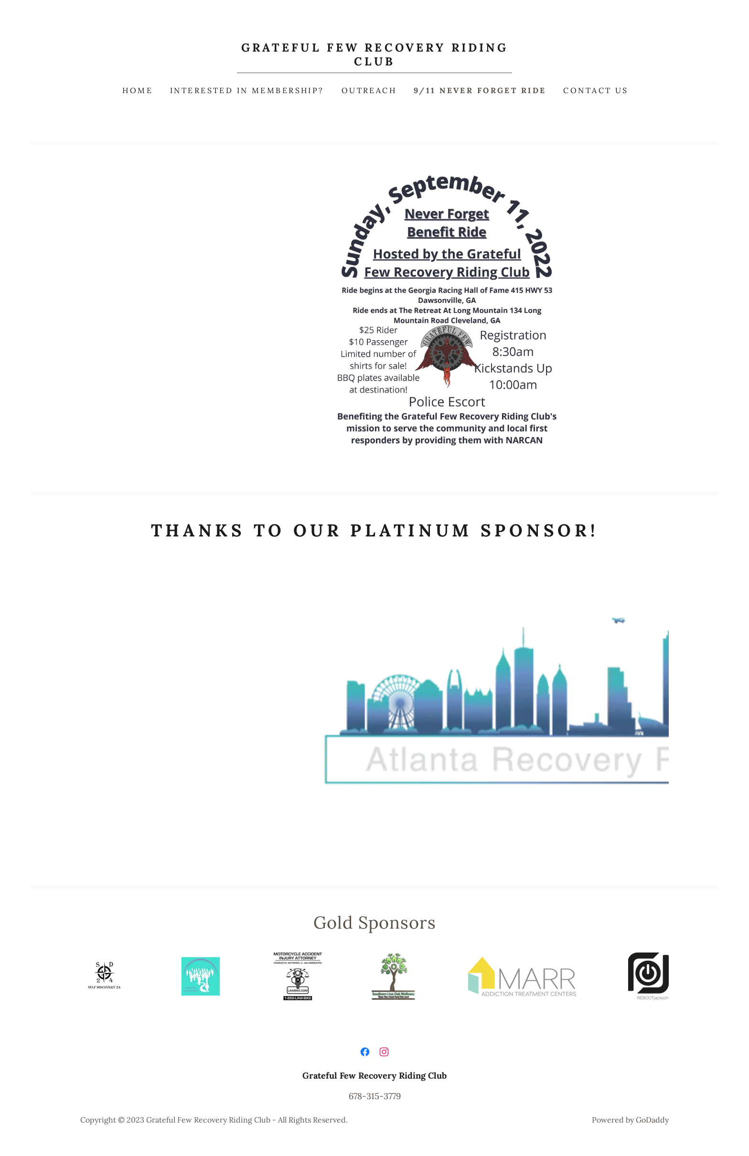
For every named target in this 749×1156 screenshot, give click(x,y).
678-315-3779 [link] (375, 1096)
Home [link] (137, 90)
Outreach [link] (369, 90)
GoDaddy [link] (652, 1119)
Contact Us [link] (595, 90)
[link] (374, 62)
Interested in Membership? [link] (247, 90)
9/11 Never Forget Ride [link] (480, 90)
